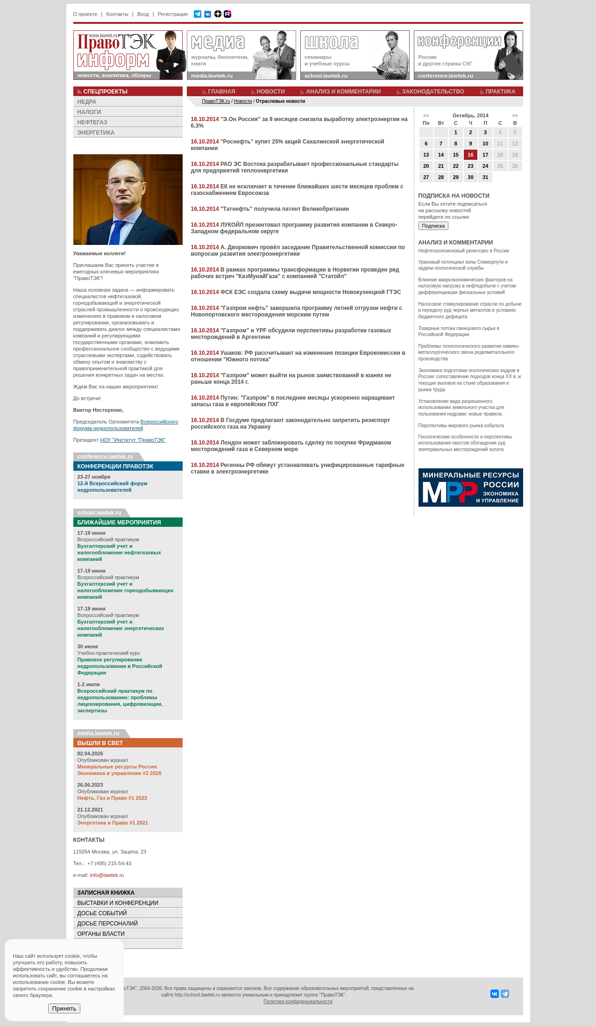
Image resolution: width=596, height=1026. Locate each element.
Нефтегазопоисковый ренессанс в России (464, 250)
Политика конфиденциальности (298, 1001)
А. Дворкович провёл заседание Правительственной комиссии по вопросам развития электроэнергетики (298, 250)
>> (515, 115)
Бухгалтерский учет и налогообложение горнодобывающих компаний (126, 590)
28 (441, 177)
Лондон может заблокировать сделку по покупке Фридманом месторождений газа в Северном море (291, 445)
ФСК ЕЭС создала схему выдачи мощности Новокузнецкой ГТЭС (310, 292)
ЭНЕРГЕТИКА (96, 132)
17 (485, 155)
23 (470, 166)
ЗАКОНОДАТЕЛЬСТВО (433, 91)
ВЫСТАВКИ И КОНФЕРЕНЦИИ (118, 903)
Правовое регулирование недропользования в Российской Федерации (120, 666)
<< (426, 115)
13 (426, 155)
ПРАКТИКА (501, 91)
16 (470, 155)
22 (456, 166)
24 (485, 166)
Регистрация (173, 14)
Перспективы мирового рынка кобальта (461, 425)
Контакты (117, 14)
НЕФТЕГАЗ (92, 122)
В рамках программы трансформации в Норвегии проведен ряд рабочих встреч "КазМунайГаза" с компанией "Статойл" (295, 273)
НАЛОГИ (89, 112)
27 (426, 177)
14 (441, 155)
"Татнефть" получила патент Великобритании (284, 209)
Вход (143, 14)
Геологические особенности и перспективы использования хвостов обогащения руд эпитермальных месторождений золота (465, 443)
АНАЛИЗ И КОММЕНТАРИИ (343, 91)
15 (456, 155)
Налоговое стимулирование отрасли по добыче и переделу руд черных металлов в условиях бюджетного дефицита (470, 310)
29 (456, 177)
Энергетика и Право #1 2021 (113, 822)
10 (485, 143)
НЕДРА (87, 102)
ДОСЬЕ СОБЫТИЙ (102, 913)
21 (441, 166)
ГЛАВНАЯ (221, 91)
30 (470, 177)
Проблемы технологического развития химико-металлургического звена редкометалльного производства (469, 352)
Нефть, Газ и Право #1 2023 (112, 798)
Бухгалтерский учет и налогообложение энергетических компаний (121, 628)
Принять (64, 1008)
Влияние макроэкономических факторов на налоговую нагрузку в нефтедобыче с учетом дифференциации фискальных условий (467, 286)
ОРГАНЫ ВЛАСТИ (101, 934)
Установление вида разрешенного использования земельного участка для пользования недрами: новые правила (461, 407)
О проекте (85, 14)
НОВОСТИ (271, 91)
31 (485, 177)
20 (426, 166)
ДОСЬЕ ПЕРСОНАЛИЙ (108, 923)
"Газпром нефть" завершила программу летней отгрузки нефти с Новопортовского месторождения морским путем (297, 311)
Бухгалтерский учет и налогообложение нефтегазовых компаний (119, 552)
